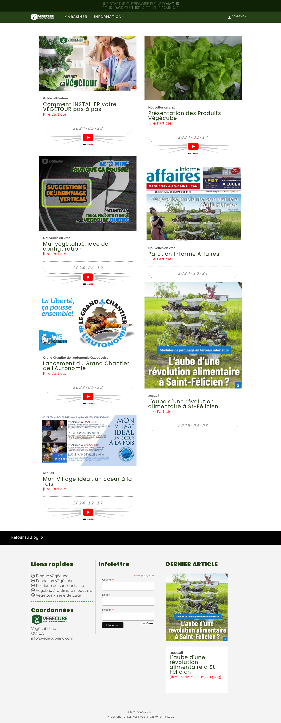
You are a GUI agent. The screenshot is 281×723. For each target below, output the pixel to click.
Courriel (108, 580)
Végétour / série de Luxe (58, 595)
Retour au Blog (27, 538)
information (108, 17)
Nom (106, 595)
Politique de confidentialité (60, 585)
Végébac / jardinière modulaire (64, 590)
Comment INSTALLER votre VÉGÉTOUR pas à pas (79, 107)
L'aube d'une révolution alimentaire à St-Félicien (183, 404)
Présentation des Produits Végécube (184, 116)
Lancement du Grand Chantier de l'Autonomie (86, 366)
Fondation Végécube (55, 580)
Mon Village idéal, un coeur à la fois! (87, 481)
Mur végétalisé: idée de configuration (75, 246)
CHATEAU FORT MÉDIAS (160, 717)
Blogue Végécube (52, 576)
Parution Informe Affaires (183, 254)
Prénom (108, 610)
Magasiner (75, 17)
